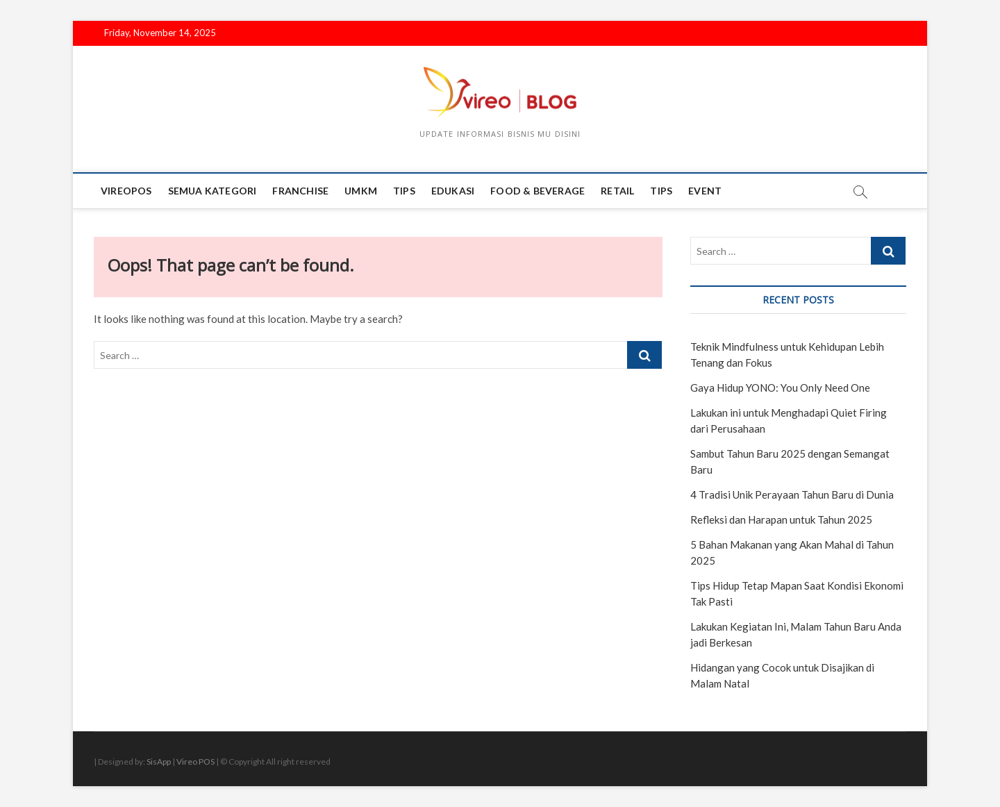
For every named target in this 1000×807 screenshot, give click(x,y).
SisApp (159, 761)
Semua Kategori (212, 191)
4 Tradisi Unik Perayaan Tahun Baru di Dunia (792, 494)
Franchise (300, 191)
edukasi (452, 191)
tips (404, 191)
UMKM (360, 191)
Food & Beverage (537, 191)
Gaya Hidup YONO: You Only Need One (780, 387)
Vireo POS (195, 761)
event (705, 191)
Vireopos (126, 191)
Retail (617, 191)
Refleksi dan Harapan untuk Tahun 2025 (781, 519)
